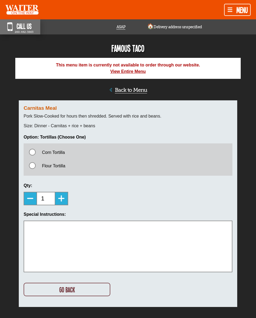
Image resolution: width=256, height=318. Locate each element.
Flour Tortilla (53, 166)
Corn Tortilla (53, 152)
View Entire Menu (128, 71)
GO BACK (67, 289)
